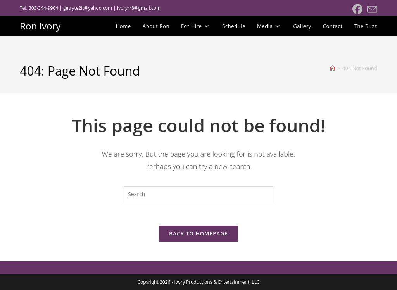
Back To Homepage (198, 233)
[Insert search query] (198, 194)
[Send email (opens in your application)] (371, 9)
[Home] (332, 68)
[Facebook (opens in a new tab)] (357, 9)
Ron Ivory (40, 25)
